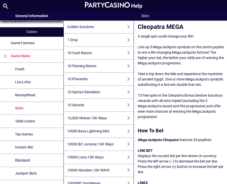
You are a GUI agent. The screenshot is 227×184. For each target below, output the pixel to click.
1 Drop (100, 40)
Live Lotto (23, 82)
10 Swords (100, 105)
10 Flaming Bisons (100, 66)
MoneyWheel (25, 95)
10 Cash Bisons (100, 53)
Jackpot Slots (26, 173)
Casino (31, 32)
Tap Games (24, 134)
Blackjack (22, 160)
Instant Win (24, 147)
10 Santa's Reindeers (100, 92)
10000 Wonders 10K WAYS (100, 170)
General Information (31, 16)
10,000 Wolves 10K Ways (100, 118)
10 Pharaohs (100, 79)
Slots (19, 108)
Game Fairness (22, 43)
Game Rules (15, 56)
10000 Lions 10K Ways (100, 157)
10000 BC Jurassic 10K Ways (100, 144)
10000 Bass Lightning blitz (100, 131)
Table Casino (25, 121)
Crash (19, 69)
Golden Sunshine (100, 27)
